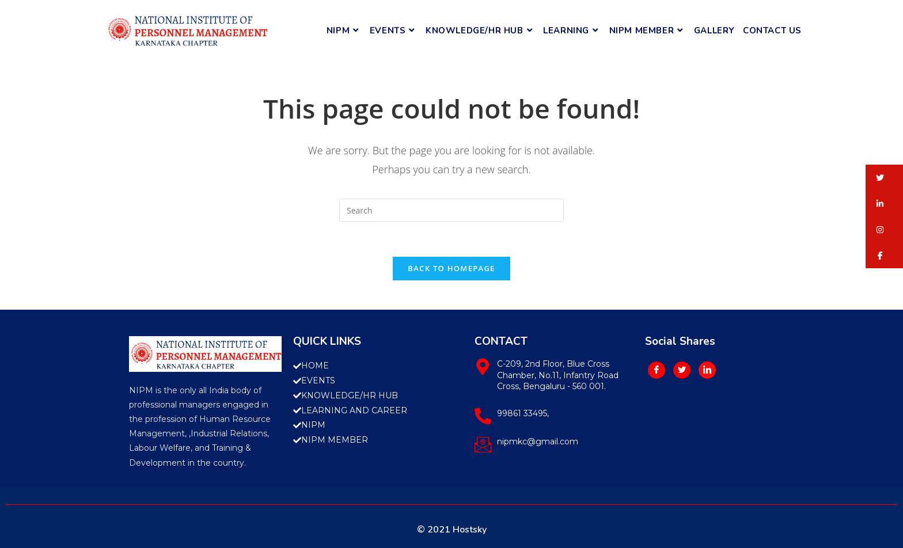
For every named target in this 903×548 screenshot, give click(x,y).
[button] (884, 178)
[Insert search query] (451, 210)
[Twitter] (681, 370)
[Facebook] (656, 370)
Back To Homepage (451, 268)
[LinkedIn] (707, 370)
